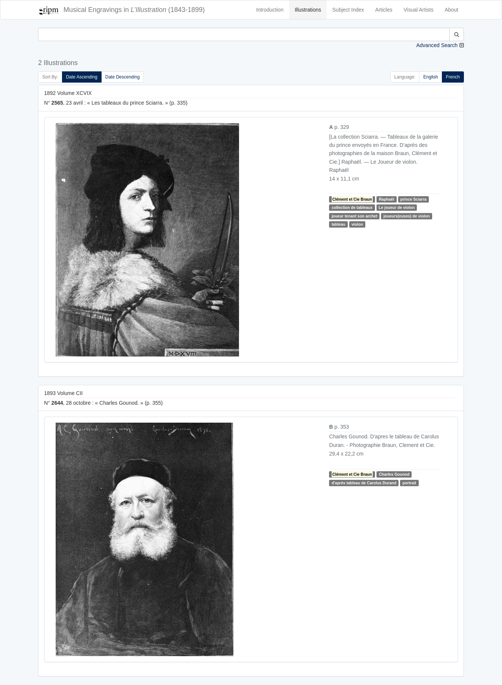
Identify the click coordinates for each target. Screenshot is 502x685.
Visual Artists (419, 10)
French (453, 77)
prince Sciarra (413, 199)
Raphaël (386, 199)
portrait (409, 483)
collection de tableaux (352, 207)
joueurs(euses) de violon (407, 216)
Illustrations (308, 10)
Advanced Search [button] (437, 45)
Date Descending (122, 77)
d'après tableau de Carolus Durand (364, 483)
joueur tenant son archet (355, 216)
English (430, 77)
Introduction (269, 10)
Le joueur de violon (397, 207)
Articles (384, 10)
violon (357, 224)
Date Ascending (81, 77)
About (451, 10)
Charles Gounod (394, 474)
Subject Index (348, 10)
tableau (338, 224)
